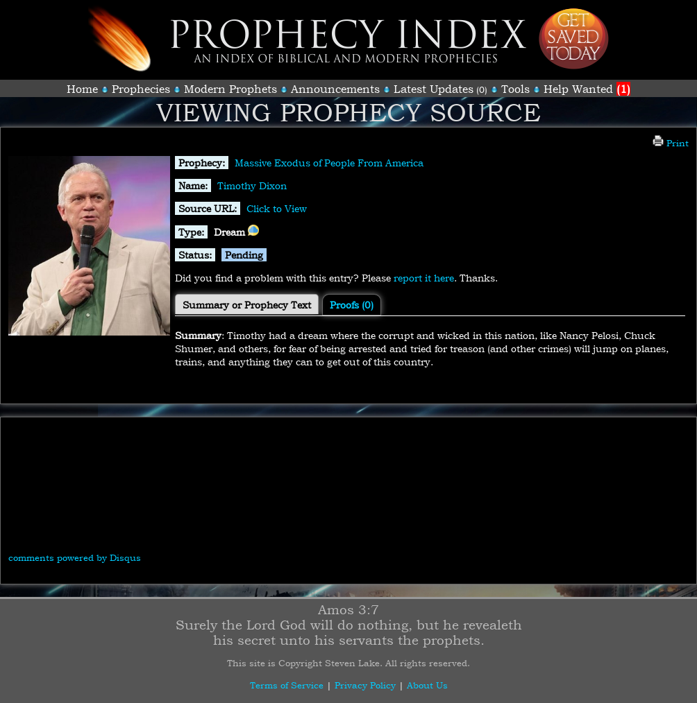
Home (82, 89)
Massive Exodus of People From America (329, 162)
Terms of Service (287, 685)
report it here (424, 277)
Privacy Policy (365, 685)
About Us (427, 685)
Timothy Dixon (252, 185)
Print (671, 143)
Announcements (335, 89)
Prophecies (141, 89)
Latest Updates (433, 89)
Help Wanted (587, 89)
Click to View (276, 208)
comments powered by (74, 557)
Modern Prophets (230, 89)
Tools (515, 89)
